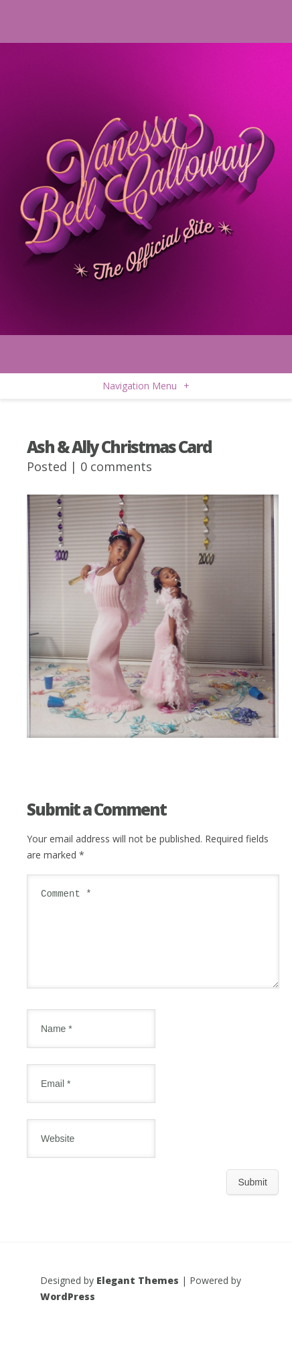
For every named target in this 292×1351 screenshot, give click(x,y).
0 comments (116, 466)
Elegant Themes (137, 1296)
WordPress (67, 1312)
